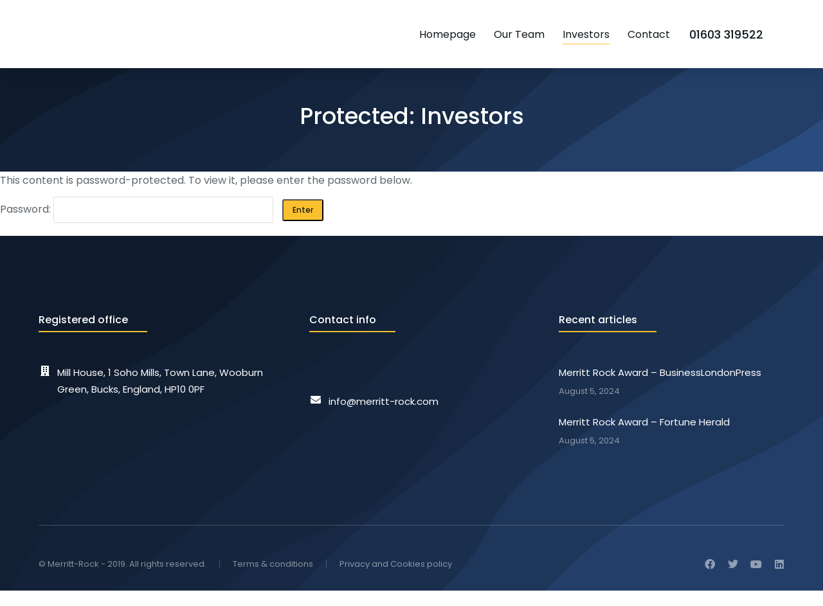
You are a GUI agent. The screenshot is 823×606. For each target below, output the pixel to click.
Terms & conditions (273, 580)
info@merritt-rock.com (384, 417)
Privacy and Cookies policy (395, 580)
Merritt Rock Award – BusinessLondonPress (660, 388)
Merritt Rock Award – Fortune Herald (644, 438)
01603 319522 (747, 38)
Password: (136, 225)
